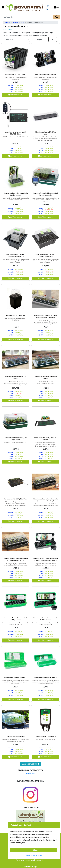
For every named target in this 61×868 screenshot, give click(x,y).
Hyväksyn (34, 850)
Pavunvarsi (30, 773)
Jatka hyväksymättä (34, 855)
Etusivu (7, 22)
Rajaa (39, 39)
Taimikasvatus (18, 22)
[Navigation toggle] (3, 7)
